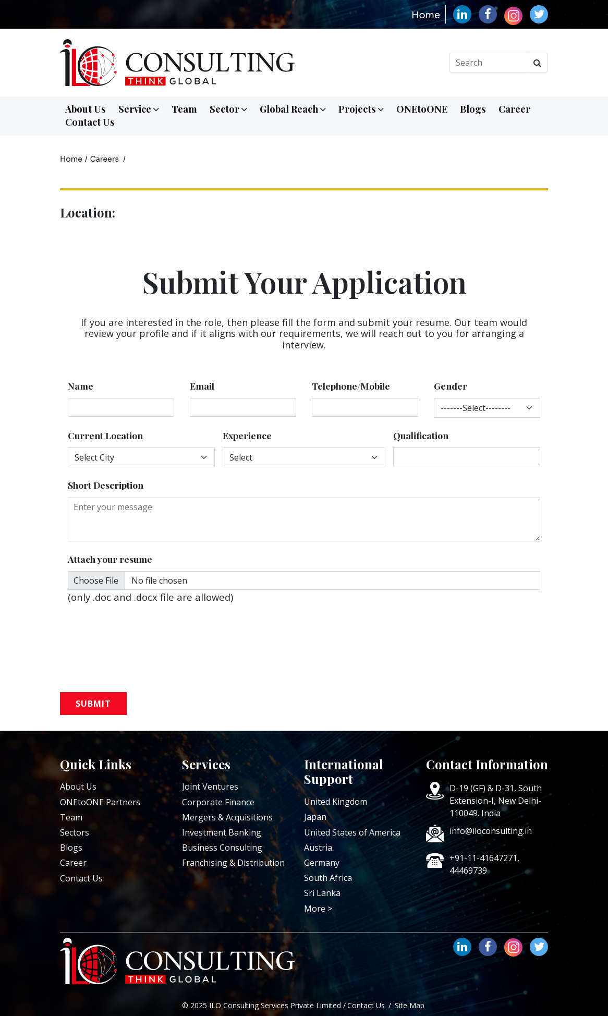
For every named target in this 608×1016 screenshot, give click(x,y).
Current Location (105, 435)
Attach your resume (110, 559)
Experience (247, 435)
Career (514, 108)
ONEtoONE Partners (100, 802)
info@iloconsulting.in (490, 831)
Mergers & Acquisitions (227, 817)
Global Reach (293, 108)
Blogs (473, 108)
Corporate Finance (218, 802)
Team (184, 108)
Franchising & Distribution (233, 862)
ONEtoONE (421, 108)
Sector (228, 108)
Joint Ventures (210, 786)
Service (138, 108)
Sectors (74, 832)
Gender (450, 386)
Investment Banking (221, 832)
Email (202, 386)
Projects (361, 108)
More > (318, 908)
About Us (85, 108)
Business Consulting (222, 847)
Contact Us (90, 121)
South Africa (328, 878)
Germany (321, 862)
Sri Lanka (322, 893)
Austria (318, 847)
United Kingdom (335, 801)
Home (425, 15)
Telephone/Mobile (351, 386)
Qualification (420, 435)
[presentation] (155, 635)
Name (80, 386)
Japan (315, 817)
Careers (104, 159)
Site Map (409, 1005)
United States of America (352, 832)
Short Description (105, 485)
